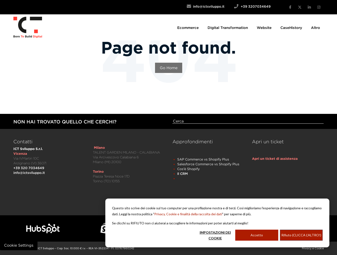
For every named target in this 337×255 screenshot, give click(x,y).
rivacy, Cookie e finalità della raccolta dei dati (189, 214)
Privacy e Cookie (313, 248)
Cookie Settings (18, 245)
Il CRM (182, 173)
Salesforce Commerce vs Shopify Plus (208, 164)
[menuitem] (188, 27)
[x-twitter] (300, 7)
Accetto (257, 235)
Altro (315, 27)
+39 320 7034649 (28, 168)
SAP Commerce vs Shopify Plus (203, 159)
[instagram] (319, 7)
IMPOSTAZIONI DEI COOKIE (215, 235)
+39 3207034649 (256, 6)
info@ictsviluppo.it (212, 6)
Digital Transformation (228, 27)
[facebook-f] (290, 7)
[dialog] (217, 223)
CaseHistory (291, 27)
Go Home (168, 68)
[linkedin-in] (309, 7)
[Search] (248, 121)
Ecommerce (188, 27)
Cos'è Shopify (188, 169)
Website (264, 27)
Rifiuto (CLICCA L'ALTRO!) (301, 235)
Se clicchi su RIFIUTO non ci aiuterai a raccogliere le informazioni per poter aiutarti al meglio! (180, 223)
